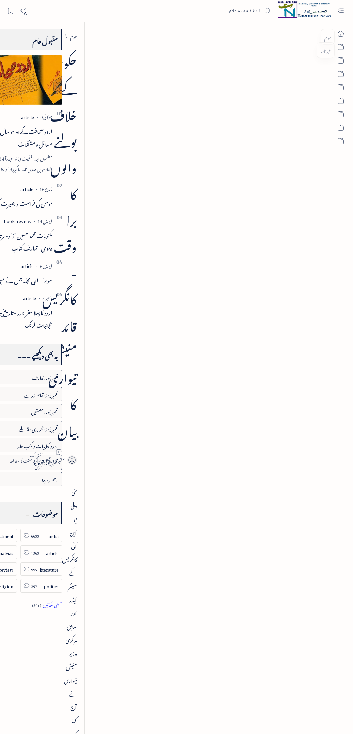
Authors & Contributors (124, 701)
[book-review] (49, 220)
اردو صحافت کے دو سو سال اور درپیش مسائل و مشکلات (48, 136)
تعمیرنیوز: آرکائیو (77, 462)
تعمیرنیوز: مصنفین (76, 411)
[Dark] (23, 11)
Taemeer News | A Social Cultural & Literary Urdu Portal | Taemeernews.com (243, 720)
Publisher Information (57, 701)
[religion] (28, 586)
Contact (152, 701)
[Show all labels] (79, 604)
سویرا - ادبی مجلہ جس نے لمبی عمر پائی (50, 279)
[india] (301, 35)
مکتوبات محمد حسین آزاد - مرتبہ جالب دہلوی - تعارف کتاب (50, 241)
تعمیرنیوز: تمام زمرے (73, 394)
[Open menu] (340, 11)
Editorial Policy (24, 701)
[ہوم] (317, 35)
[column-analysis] (28, 552)
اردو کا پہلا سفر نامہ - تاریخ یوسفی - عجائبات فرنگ (52, 317)
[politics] (74, 586)
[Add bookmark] (138, 110)
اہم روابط (81, 479)
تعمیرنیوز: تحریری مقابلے (71, 428)
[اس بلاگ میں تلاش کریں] (220, 11)
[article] (59, 116)
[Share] (120, 118)
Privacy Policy (173, 701)
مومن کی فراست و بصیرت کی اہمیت (49, 202)
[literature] (74, 569)
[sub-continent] (28, 535)
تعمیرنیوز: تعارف (77, 377)
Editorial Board (90, 701)
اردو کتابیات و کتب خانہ (70, 445)
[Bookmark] (10, 10)
